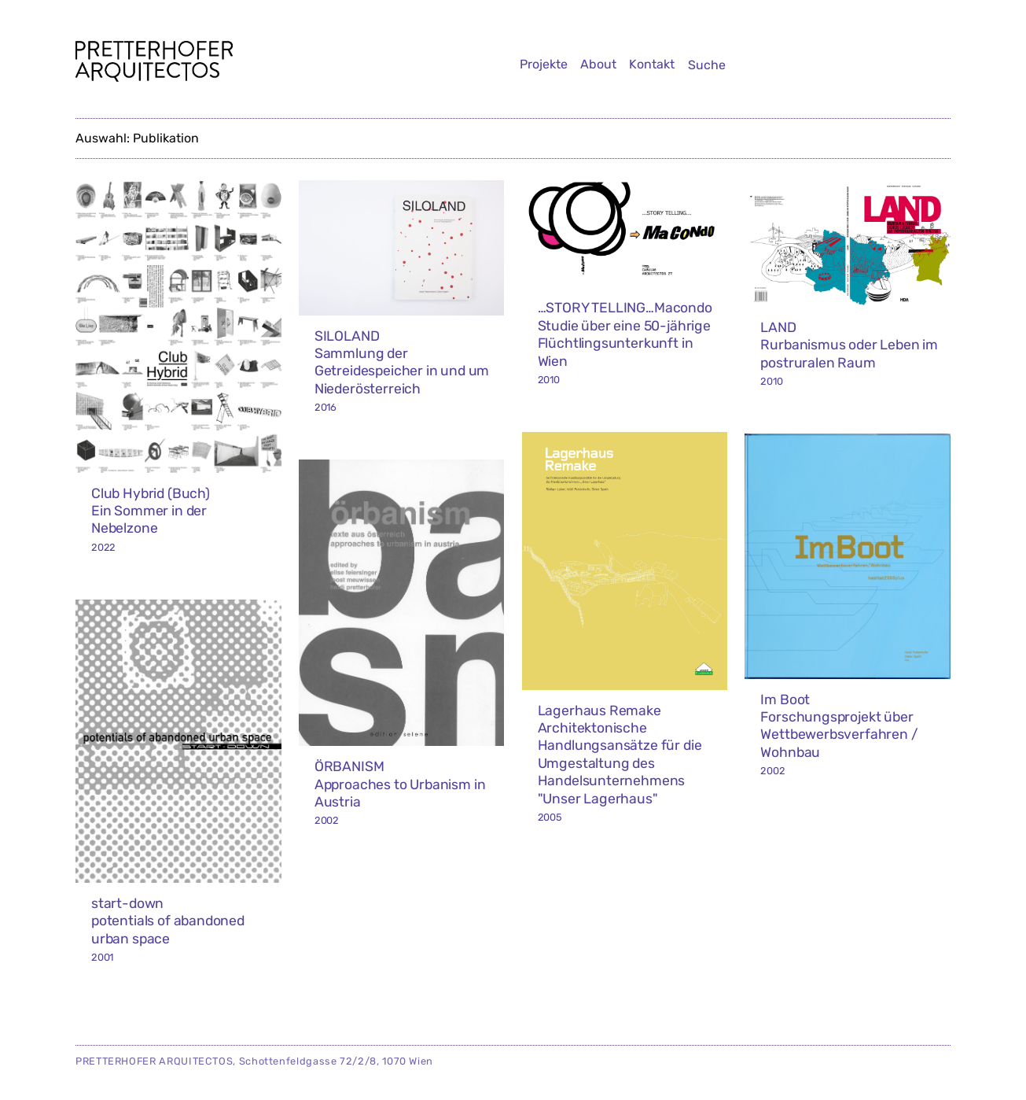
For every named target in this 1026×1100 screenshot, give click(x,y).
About (598, 64)
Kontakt (652, 64)
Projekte (544, 64)
